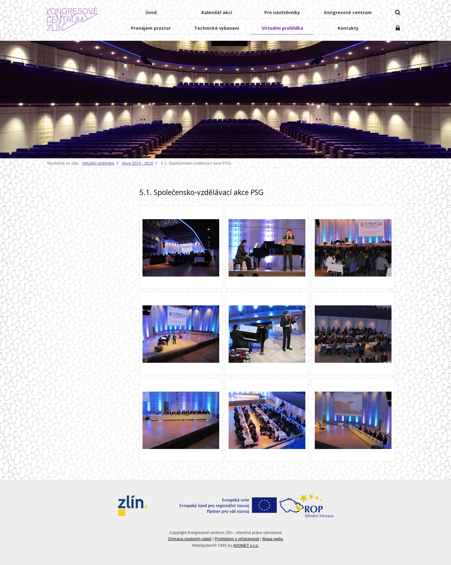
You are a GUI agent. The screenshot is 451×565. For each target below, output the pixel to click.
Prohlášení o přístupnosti (237, 538)
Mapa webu (272, 538)
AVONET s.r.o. (246, 545)
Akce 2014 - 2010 (137, 163)
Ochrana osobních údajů (189, 538)
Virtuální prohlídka (98, 163)
